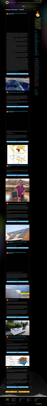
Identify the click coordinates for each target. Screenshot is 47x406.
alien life (11, 279)
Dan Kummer (37, 70)
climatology (11, 173)
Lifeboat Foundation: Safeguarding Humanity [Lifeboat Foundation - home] (11, 2)
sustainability (17, 104)
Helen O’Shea (9, 94)
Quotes (36, 2)
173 (23, 391)
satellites (12, 279)
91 (20, 391)
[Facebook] (36, 403)
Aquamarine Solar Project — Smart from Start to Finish (16, 92)
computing (36, 51)
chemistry (36, 49)
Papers (27, 2)
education (13, 219)
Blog (20, 2)
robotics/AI (13, 350)
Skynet (35, 37)
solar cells (12, 373)
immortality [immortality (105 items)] (37, 23)
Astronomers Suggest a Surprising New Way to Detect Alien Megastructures (17, 253)
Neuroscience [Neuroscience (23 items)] (40, 25)
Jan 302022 (7, 203)
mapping (13, 173)
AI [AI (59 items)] (36, 18)
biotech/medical (36, 47)
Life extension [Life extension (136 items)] (39, 24)
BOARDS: (35, 399)
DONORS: (27, 399)
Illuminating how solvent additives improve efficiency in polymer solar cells (18, 368)
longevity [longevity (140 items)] (37, 25)
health (13, 104)
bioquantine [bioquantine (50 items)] (39, 19)
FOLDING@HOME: (28, 400)
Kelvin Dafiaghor (37, 67)
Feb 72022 (7, 13)
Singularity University (37, 36)
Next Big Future (36, 93)
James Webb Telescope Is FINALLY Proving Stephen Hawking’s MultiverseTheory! (18, 14)
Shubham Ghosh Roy (9, 104)
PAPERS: (20, 401)
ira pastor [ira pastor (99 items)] (36, 24)
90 (19, 391)
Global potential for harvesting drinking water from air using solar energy (18, 166)
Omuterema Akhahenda (10, 219)
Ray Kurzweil (36, 35)
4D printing (36, 33)
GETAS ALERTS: (36, 398)
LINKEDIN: (28, 398)
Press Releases (40, 2)
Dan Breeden (9, 279)
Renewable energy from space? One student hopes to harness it (18, 203)
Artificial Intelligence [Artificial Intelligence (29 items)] (36, 19)
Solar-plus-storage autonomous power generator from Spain (17, 337)
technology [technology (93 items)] (39, 27)
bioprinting (36, 46)
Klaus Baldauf (37, 72)
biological (36, 45)
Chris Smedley (37, 85)
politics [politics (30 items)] (35, 26)
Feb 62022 (7, 92)
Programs (24, 2)
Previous (10, 391)
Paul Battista (37, 65)
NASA (17, 135)
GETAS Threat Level (7, 399)
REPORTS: (20, 400)
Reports (26, 2)
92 (21, 391)
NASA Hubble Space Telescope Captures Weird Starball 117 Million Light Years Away (18, 112)
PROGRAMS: (35, 400)
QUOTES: (35, 401)
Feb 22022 (7, 111)
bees (35, 43)
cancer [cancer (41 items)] (36, 21)
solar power (15, 104)
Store (37, 2)
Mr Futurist (36, 92)
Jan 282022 (7, 336)
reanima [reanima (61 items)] (37, 26)
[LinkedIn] (38, 403)
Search (40, 10)
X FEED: (12, 399)
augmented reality (37, 42)
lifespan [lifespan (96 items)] (35, 25)
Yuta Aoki (37, 74)
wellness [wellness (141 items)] (39, 28)
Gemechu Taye (37, 66)
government (13, 315)
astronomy (36, 41)
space (12, 139)
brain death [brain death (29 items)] (35, 21)
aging (35, 38)
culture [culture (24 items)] (39, 21)
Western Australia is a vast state (13, 300)
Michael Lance (37, 82)
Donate (29, 2)
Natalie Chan (37, 78)
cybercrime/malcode (37, 54)
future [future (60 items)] (39, 22)
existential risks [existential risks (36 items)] (36, 22)
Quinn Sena (9, 173)
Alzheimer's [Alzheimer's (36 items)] (37, 18)
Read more (17, 73)
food (12, 104)
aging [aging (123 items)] (35, 18)
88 (16, 391)
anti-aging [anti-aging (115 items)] (40, 18)
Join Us (31, 2)
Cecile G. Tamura (37, 73)
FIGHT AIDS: (13, 400)
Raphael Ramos (37, 77)
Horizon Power (8, 305)
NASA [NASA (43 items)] (39, 25)
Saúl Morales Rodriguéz (37, 61)
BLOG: (19, 399)
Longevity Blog (36, 91)
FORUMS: (27, 401)
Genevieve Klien (37, 60)
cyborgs (36, 55)
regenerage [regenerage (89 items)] (39, 26)
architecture (36, 40)
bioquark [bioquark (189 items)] (37, 20)
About (18, 2)
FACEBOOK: (13, 398)
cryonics (36, 53)
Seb (36, 81)
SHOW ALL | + (36, 86)
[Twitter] (37, 403)
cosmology (36, 52)
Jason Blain (37, 83)
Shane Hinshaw (37, 76)
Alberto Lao (9, 139)
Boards (21, 2)
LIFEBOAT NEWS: (20, 398)
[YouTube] (39, 403)
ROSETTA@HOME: (13, 401)
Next (25, 391)
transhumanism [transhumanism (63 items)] (36, 28)
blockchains (36, 48)
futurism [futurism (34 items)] (40, 22)
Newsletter (34, 2)
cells (18, 375)
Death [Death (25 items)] (40, 21)
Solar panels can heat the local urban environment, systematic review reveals (18, 242)
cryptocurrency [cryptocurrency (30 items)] (38, 21)
